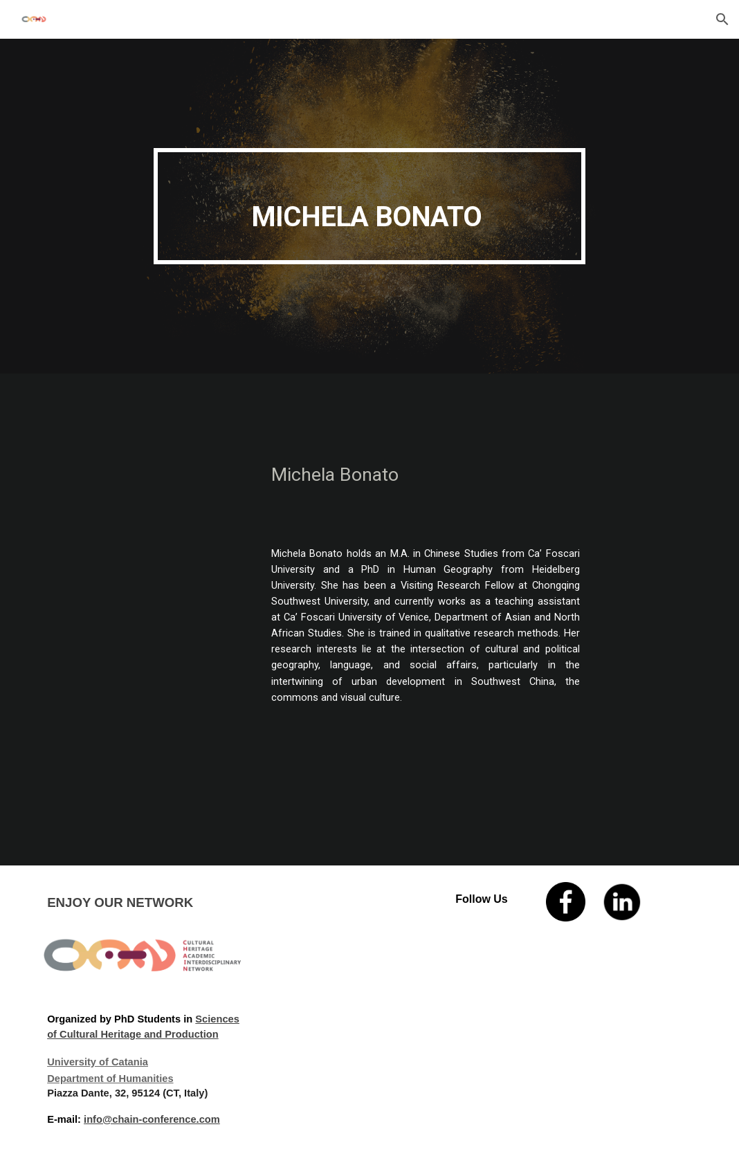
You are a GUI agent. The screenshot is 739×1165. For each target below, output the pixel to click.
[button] (722, 19)
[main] (369, 206)
